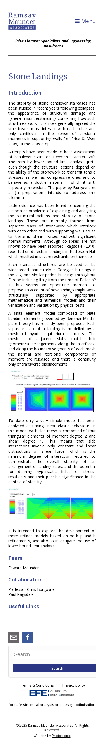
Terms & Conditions (37, 685)
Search (57, 668)
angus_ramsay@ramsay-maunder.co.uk (13, 637)
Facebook (27, 637)
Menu (88, 21)
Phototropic (61, 735)
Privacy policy (73, 685)
